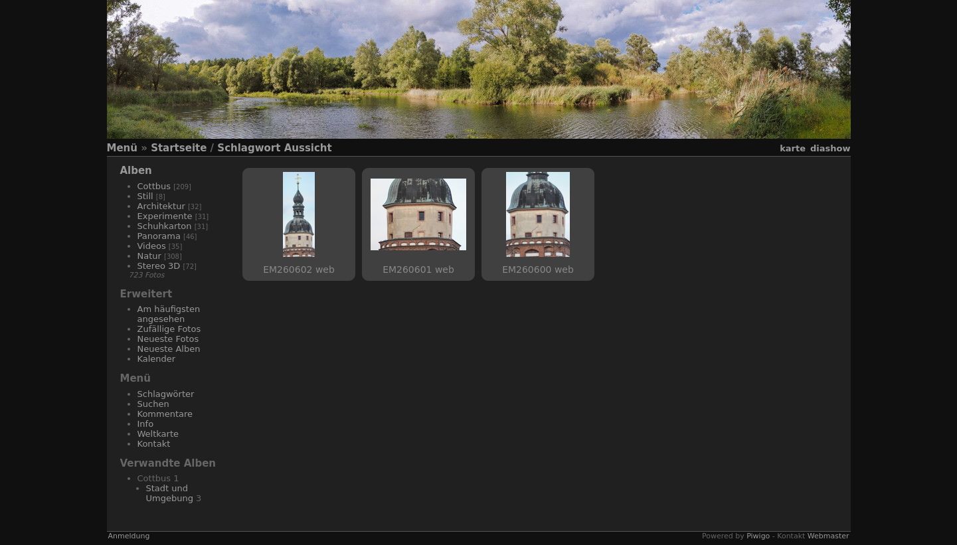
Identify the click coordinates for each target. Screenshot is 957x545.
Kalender (156, 359)
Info (145, 424)
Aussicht (308, 148)
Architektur (161, 206)
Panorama (159, 236)
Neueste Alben (169, 349)
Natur (149, 256)
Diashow (830, 148)
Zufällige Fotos (169, 329)
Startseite (179, 148)
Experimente (165, 216)
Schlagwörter (166, 394)
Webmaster (828, 536)
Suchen (153, 404)
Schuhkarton (164, 226)
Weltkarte (158, 434)
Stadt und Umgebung (169, 493)
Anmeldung (129, 536)
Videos (151, 246)
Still (145, 196)
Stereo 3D (159, 266)
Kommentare (165, 414)
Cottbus (154, 186)
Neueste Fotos (168, 339)
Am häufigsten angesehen (169, 314)
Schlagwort (248, 148)
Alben (136, 171)
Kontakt (154, 444)
